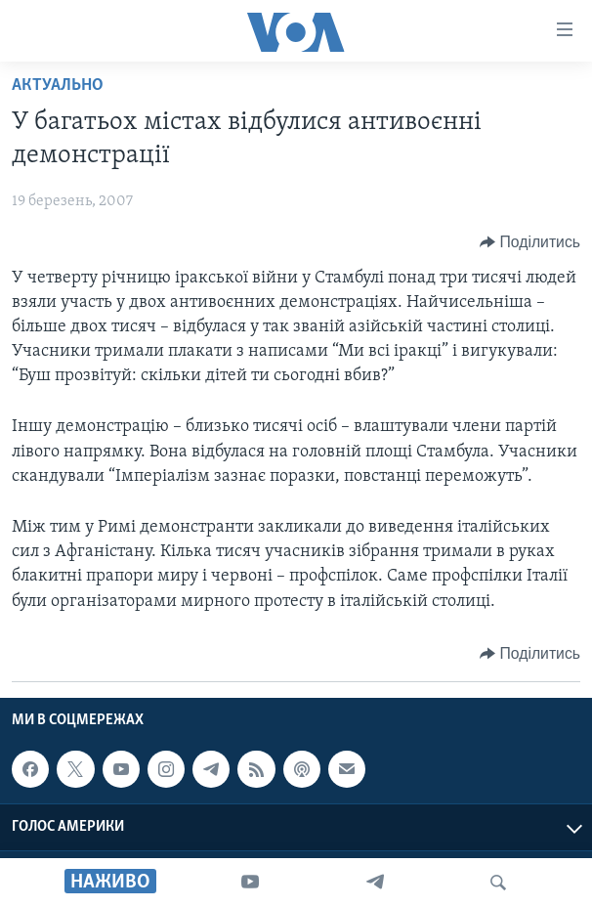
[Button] (530, 242)
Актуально (58, 85)
